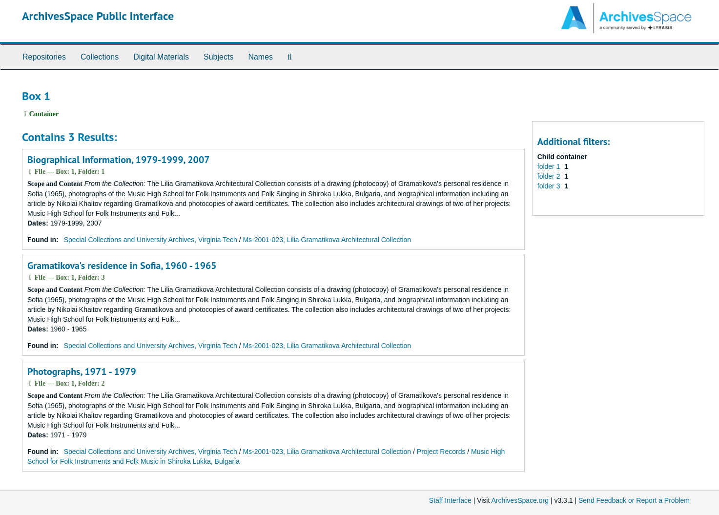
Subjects (218, 57)
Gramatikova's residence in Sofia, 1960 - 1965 (122, 265)
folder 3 (549, 186)
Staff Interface (450, 500)
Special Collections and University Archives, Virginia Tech (150, 240)
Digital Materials (161, 57)
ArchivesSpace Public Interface (98, 15)
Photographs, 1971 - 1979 (81, 371)
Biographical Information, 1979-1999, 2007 (118, 159)
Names (260, 57)
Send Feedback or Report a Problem (634, 500)
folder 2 (549, 176)
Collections (100, 57)
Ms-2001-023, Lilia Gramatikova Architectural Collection (327, 240)
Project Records (441, 451)
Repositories (44, 57)
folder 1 (549, 166)
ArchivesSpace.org (520, 500)
